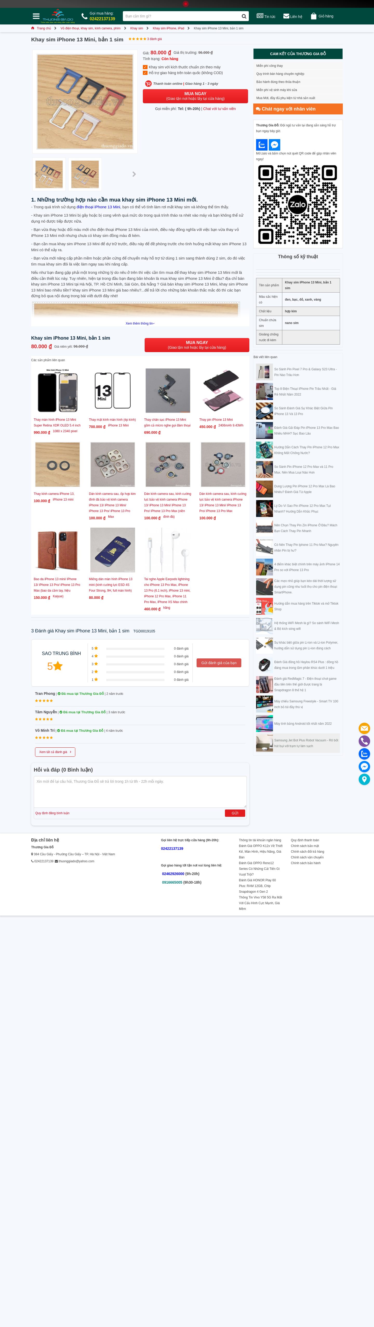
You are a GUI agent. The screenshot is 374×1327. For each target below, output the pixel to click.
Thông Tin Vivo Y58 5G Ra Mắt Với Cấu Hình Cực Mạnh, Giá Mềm (260, 903)
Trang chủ (41, 28)
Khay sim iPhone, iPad (168, 28)
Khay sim (136, 28)
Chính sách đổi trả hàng (307, 851)
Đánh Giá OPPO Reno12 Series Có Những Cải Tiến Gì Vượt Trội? (259, 868)
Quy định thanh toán (305, 840)
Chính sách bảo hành (305, 863)
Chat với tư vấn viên (219, 109)
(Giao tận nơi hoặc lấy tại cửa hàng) (195, 96)
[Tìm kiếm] (244, 16)
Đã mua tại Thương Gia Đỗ (81, 694)
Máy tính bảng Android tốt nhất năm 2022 (303, 724)
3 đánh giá (154, 39)
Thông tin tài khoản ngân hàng (260, 840)
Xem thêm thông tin (140, 323)
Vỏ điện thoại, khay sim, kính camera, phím (91, 28)
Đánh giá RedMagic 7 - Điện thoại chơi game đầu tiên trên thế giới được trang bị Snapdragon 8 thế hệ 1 (305, 684)
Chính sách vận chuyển (307, 857)
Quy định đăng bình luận (52, 813)
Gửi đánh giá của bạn (219, 663)
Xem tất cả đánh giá (55, 751)
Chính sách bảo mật (305, 846)
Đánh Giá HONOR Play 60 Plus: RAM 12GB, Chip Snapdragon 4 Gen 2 (257, 886)
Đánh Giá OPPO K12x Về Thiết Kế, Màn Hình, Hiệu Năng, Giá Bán (261, 851)
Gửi (235, 813)
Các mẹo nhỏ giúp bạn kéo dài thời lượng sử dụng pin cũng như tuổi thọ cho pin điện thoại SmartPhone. (305, 586)
